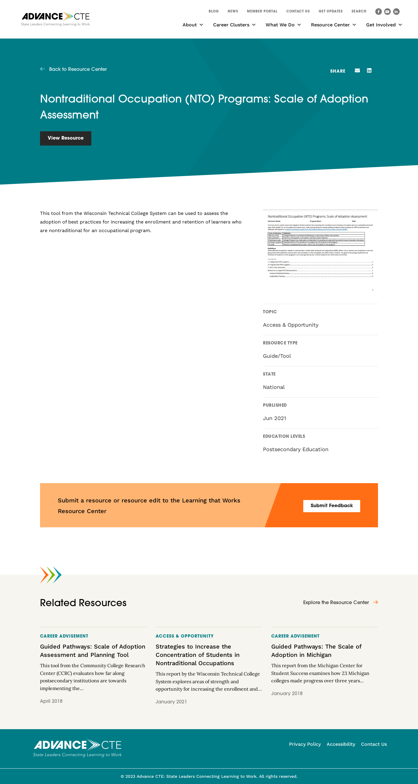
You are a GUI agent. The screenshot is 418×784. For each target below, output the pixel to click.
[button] (359, 12)
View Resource (66, 138)
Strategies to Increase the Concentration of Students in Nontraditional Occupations (198, 655)
